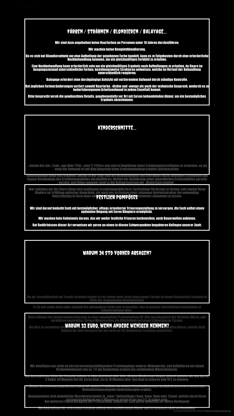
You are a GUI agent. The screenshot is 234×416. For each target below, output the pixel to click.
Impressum (209, 411)
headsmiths (29, 6)
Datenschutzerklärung (222, 411)
